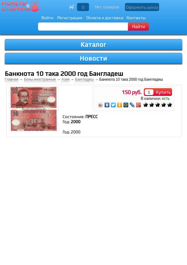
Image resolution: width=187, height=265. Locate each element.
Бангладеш (84, 79)
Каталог (93, 44)
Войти (47, 17)
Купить (163, 92)
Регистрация (69, 17)
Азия (65, 79)
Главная (12, 79)
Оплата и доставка (104, 17)
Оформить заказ (142, 7)
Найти (138, 26)
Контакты (136, 17)
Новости (93, 58)
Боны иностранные (40, 79)
